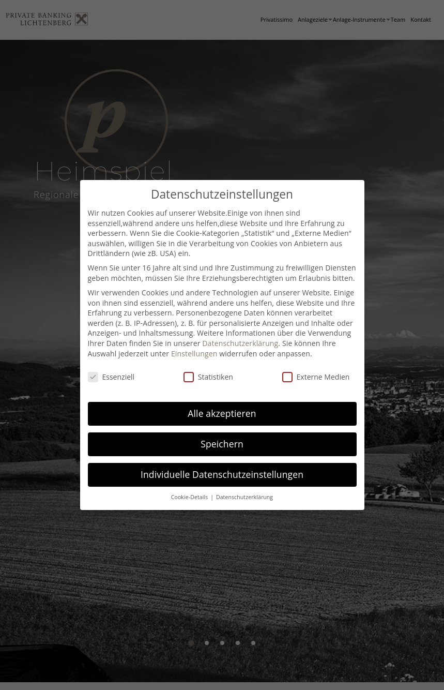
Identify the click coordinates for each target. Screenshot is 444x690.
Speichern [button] (222, 444)
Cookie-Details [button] (190, 497)
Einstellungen (194, 353)
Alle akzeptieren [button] (222, 413)
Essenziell (111, 377)
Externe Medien (316, 377)
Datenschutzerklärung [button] (244, 497)
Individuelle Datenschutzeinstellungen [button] (222, 474)
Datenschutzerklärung (240, 343)
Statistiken (208, 377)
